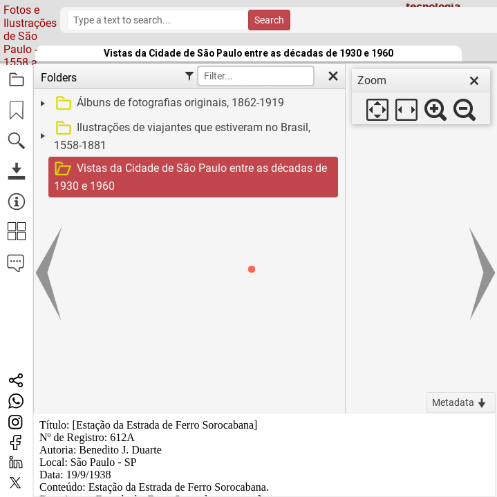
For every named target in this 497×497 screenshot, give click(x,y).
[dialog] (421, 96)
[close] (474, 80)
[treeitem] (187, 103)
